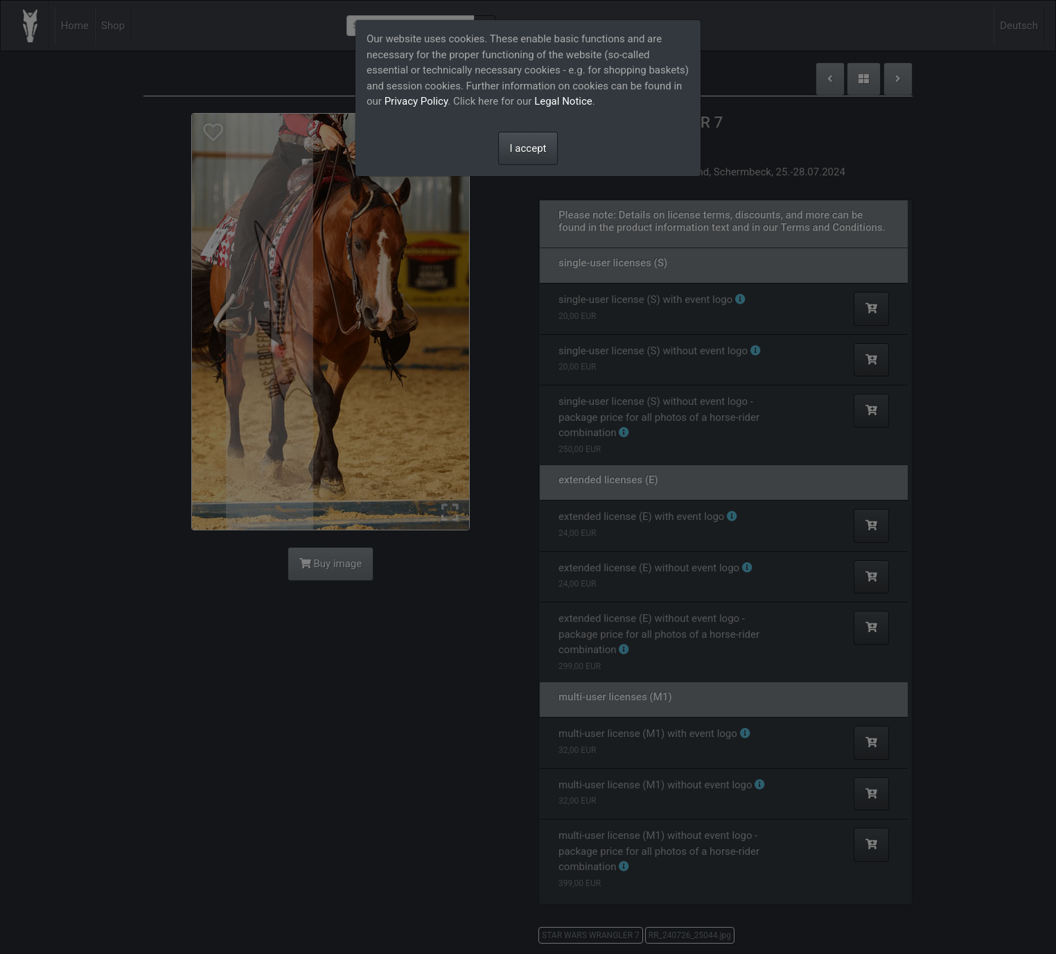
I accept (528, 148)
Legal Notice (563, 101)
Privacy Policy (416, 101)
